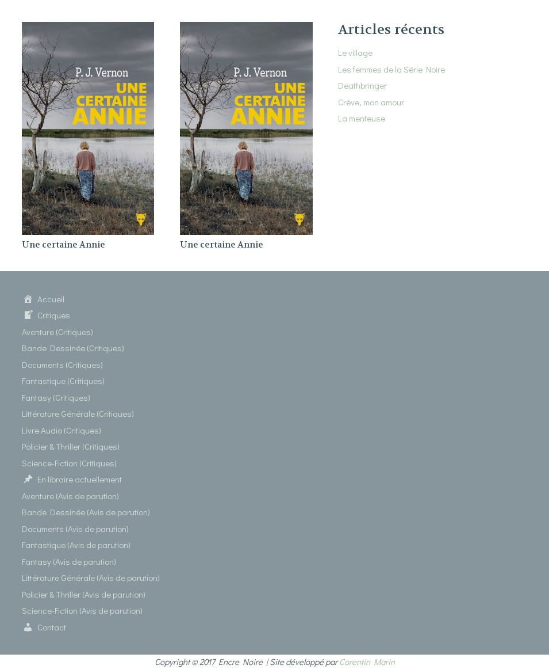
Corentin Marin (367, 661)
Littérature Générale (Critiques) (78, 413)
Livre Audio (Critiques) (61, 430)
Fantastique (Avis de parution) (76, 544)
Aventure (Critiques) (57, 331)
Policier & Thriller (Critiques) (71, 446)
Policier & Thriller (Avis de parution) (83, 594)
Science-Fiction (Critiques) (69, 463)
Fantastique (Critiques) (63, 380)
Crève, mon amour (371, 102)
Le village (355, 52)
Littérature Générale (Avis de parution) (91, 577)
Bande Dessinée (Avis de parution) (86, 512)
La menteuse (361, 118)
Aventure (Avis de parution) (70, 495)
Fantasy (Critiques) (56, 397)
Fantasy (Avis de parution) (69, 561)
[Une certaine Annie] (88, 29)
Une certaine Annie (63, 244)
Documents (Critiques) (62, 364)
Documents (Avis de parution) (75, 528)
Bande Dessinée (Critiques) (73, 347)
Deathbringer (362, 85)
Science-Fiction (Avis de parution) (82, 610)
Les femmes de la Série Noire (391, 69)
